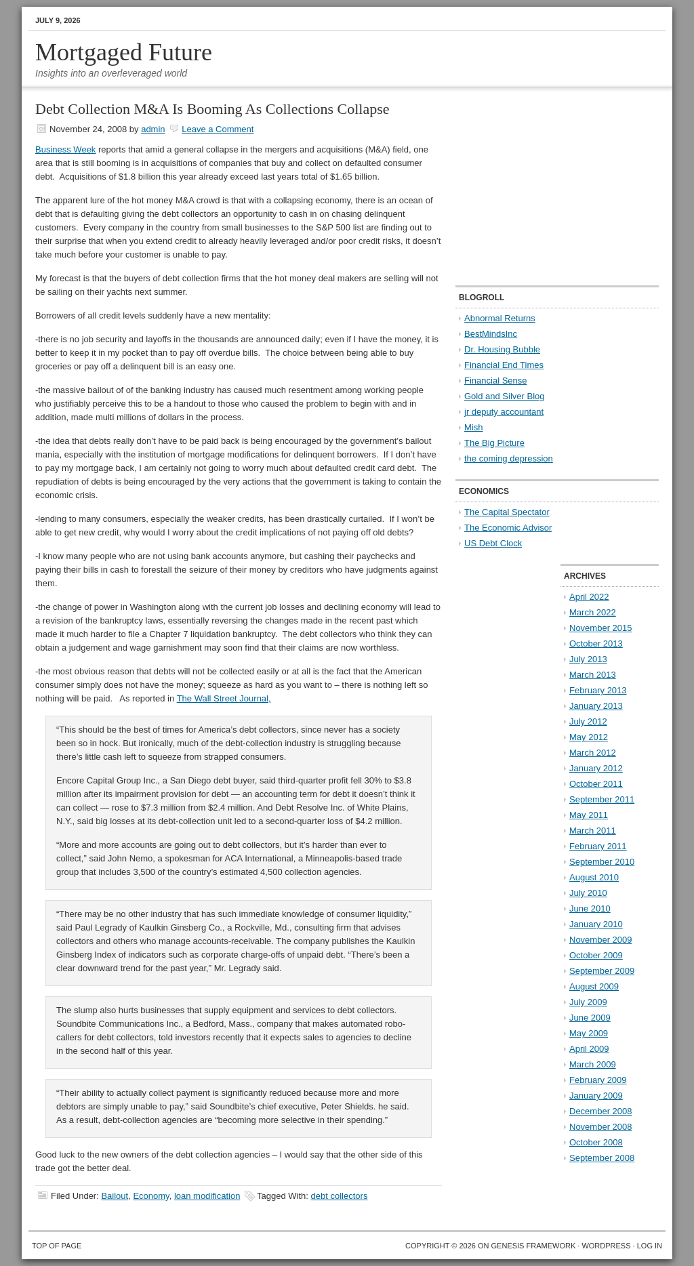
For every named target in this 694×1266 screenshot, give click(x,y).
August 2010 (594, 877)
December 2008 (600, 1111)
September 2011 (601, 799)
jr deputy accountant (504, 412)
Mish (473, 427)
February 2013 (598, 690)
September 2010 (601, 862)
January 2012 (596, 768)
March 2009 (592, 1064)
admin (153, 129)
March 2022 (592, 612)
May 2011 (588, 815)
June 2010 (590, 908)
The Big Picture (494, 443)
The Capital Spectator (507, 512)
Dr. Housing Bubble (502, 349)
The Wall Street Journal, (224, 698)
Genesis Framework (533, 1246)
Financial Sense (495, 380)
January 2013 (596, 706)
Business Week (65, 149)
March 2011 (592, 830)
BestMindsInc (490, 334)
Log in (649, 1246)
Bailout (114, 1196)
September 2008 (601, 1158)
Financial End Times (504, 365)
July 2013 (588, 659)
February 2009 (598, 1080)
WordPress (605, 1246)
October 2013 (596, 643)
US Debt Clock (493, 543)
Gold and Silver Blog (504, 396)
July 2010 (588, 893)
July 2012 (588, 721)
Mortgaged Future (123, 52)
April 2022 (589, 597)
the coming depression (508, 458)
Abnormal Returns (499, 318)
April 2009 (589, 1049)
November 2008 (600, 1127)
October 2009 (596, 955)
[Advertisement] (540, 187)
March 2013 (592, 675)
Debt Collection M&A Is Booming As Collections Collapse (212, 108)
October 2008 (596, 1142)
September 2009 (601, 971)
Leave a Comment (217, 129)
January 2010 (596, 924)
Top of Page (56, 1246)
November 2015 (600, 628)
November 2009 (600, 940)
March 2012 (592, 753)
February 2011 (598, 846)
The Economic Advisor (508, 528)
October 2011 (596, 784)
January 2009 (596, 1095)
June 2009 (590, 1018)
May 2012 (588, 737)
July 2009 (588, 1002)
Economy (151, 1196)
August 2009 (594, 986)
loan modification (207, 1196)
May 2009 (588, 1033)
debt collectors (339, 1196)
